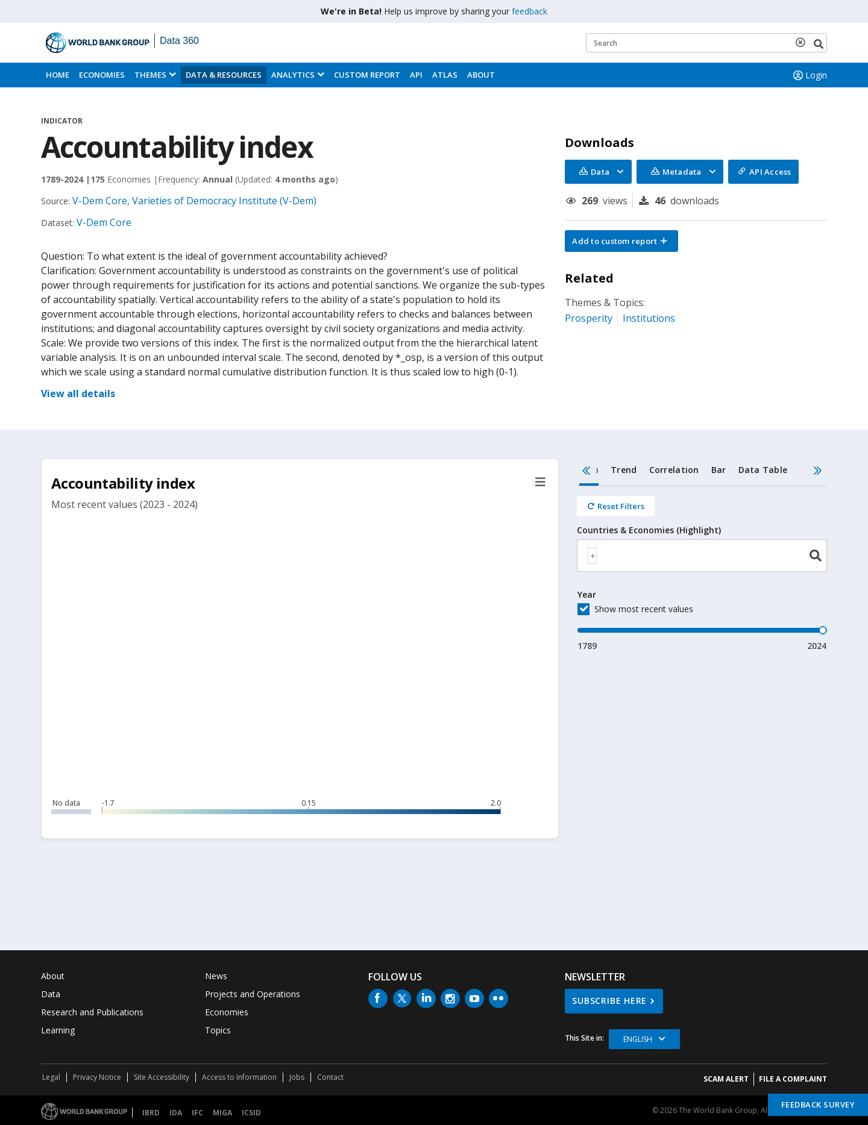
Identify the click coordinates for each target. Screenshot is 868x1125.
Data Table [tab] (763, 469)
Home (57, 74)
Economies (102, 74)
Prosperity (588, 318)
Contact (330, 1077)
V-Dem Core (104, 222)
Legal (51, 1077)
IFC (197, 1113)
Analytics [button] (293, 74)
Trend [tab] (624, 469)
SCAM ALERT (726, 1079)
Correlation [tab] (674, 469)
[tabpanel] (702, 569)
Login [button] (809, 75)
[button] (621, 241)
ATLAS (445, 74)
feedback (529, 11)
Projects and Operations (252, 994)
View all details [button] (78, 393)
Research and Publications (92, 1012)
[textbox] (592, 555)
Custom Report (367, 74)
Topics (218, 1030)
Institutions (649, 318)
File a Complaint (793, 1079)
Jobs (296, 1077)
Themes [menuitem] (150, 74)
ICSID (251, 1113)
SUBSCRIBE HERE (609, 1000)
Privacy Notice (97, 1077)
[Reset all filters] (616, 506)
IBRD (151, 1113)
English (637, 1039)
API (416, 74)
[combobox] (702, 555)
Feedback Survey (818, 1104)
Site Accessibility (161, 1077)
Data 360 (179, 41)
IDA (175, 1113)
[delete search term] (803, 42)
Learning (58, 1030)
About (481, 74)
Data (50, 994)
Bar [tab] (718, 469)
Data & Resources (224, 74)
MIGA (222, 1113)
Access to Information (239, 1077)
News (216, 976)
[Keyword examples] (706, 42)
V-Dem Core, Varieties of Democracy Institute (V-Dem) (194, 200)
